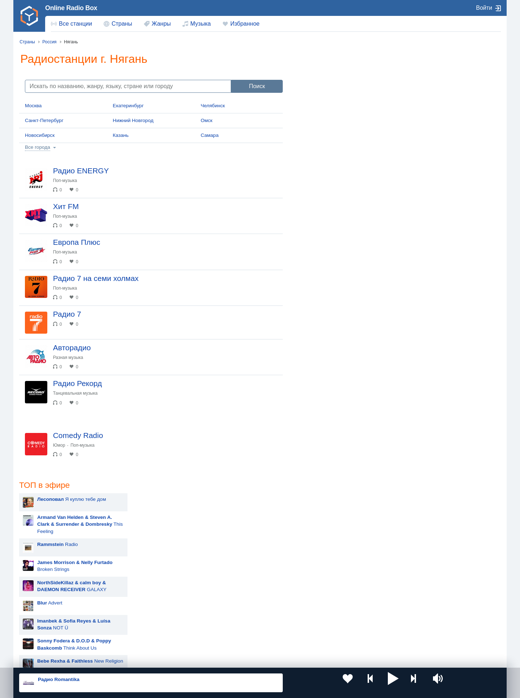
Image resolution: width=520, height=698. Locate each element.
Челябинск (213, 105)
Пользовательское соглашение (109, 659)
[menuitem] (71, 24)
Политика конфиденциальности (179, 659)
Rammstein (319, 404)
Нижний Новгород (133, 120)
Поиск (257, 86)
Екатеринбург (128, 105)
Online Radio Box (71, 8)
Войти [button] (484, 8)
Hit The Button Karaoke (332, 295)
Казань (121, 135)
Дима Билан (320, 458)
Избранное (245, 24)
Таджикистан (143, 614)
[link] (29, 16)
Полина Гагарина (326, 512)
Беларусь (42, 639)
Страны (122, 24)
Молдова (236, 603)
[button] (342, 683)
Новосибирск (40, 135)
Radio (327, 117)
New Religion (350, 234)
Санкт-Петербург (44, 120)
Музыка (200, 24)
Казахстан (335, 603)
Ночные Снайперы (328, 530)
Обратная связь (234, 659)
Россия (40, 603)
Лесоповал (319, 386)
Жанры (161, 24)
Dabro (313, 548)
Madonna (317, 494)
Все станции (75, 24)
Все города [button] (37, 147)
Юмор (67, 492)
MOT (312, 349)
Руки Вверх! (320, 367)
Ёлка (312, 476)
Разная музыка (76, 391)
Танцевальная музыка (83, 434)
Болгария (334, 614)
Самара (210, 135)
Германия (335, 639)
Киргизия (42, 614)
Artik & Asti (318, 422)
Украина (138, 603)
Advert (319, 175)
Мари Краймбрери (327, 331)
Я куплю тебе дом (341, 72)
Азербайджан (241, 639)
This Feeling (349, 97)
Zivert (313, 440)
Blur (311, 313)
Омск (207, 120)
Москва (33, 105)
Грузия (136, 639)
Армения (236, 614)
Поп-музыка (73, 180)
